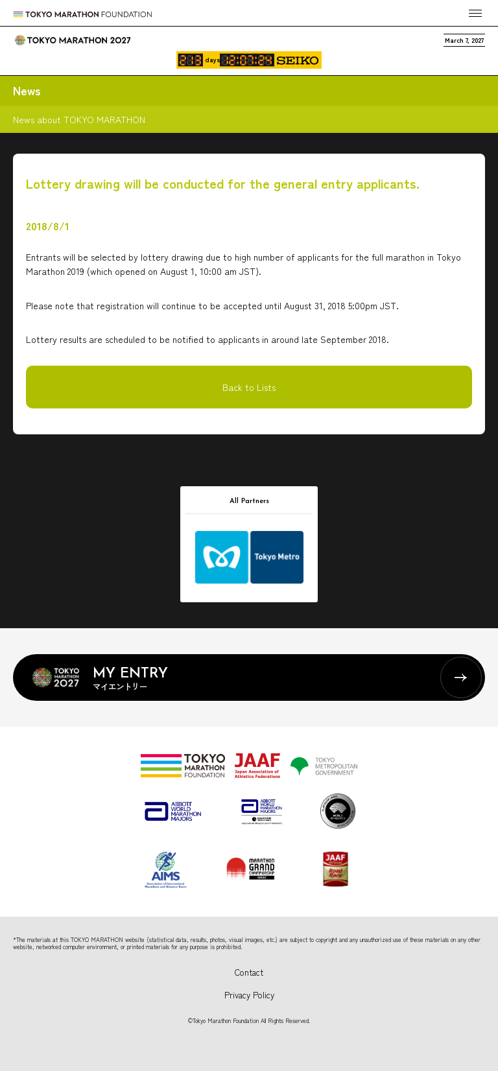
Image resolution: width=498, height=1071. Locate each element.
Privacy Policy (249, 995)
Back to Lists (249, 387)
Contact (249, 972)
